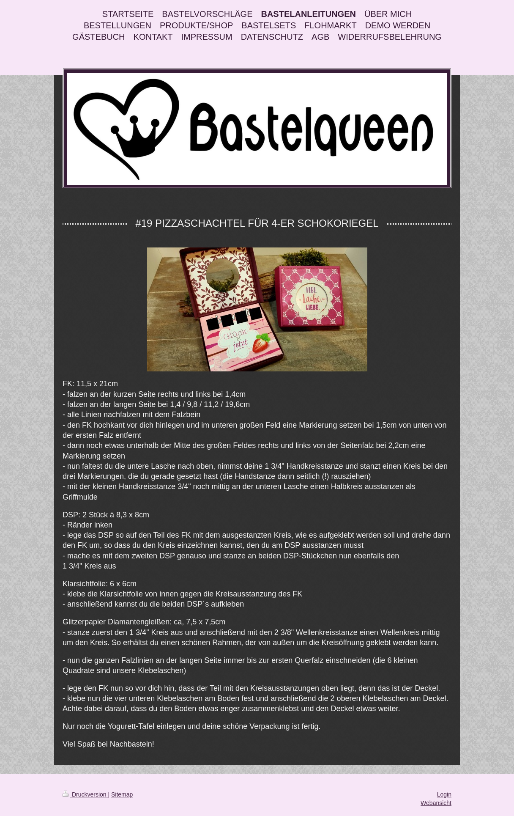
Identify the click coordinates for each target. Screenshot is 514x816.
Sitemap (122, 794)
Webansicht (436, 803)
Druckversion (85, 794)
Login (444, 794)
